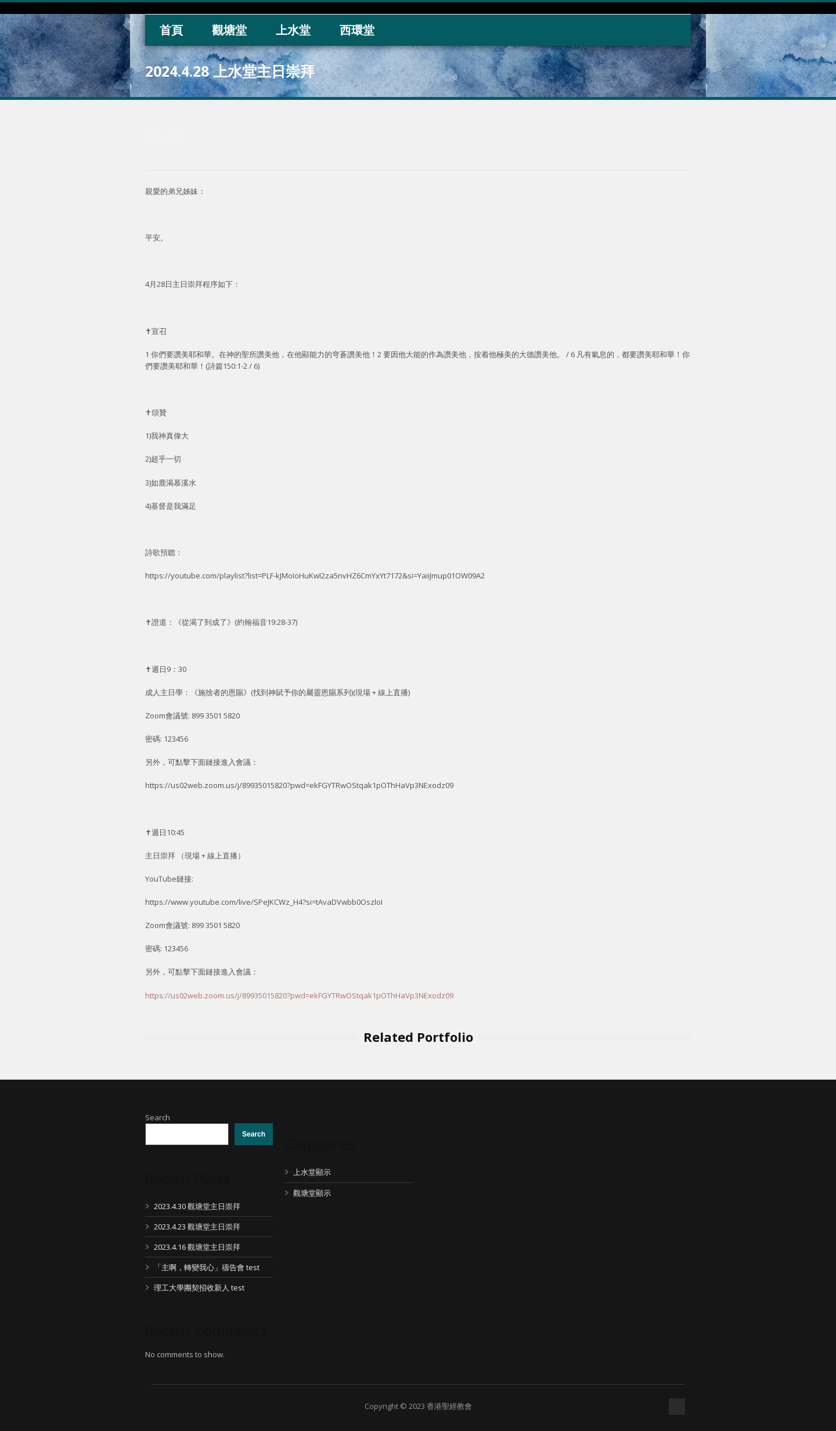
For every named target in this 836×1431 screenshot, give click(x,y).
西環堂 (357, 30)
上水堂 (293, 30)
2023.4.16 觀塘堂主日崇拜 (197, 1247)
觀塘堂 (229, 30)
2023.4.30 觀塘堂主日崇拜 (197, 1206)
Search (157, 1117)
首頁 (171, 30)
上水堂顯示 (312, 1172)
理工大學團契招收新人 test (199, 1287)
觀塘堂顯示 (312, 1193)
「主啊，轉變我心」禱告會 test (207, 1267)
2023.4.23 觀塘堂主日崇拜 (197, 1226)
